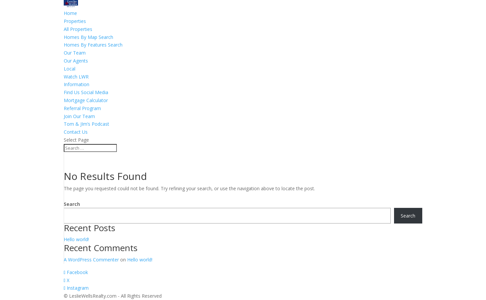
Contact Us (76, 132)
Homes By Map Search (88, 37)
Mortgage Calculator (86, 100)
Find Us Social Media (86, 92)
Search (72, 204)
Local (69, 69)
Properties (75, 21)
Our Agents (76, 61)
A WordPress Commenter (91, 259)
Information (76, 84)
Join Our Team (79, 116)
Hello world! (76, 239)
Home (70, 13)
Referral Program (82, 108)
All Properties (78, 29)
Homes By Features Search (93, 45)
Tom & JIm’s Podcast (86, 124)
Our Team (75, 53)
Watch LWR (76, 77)
